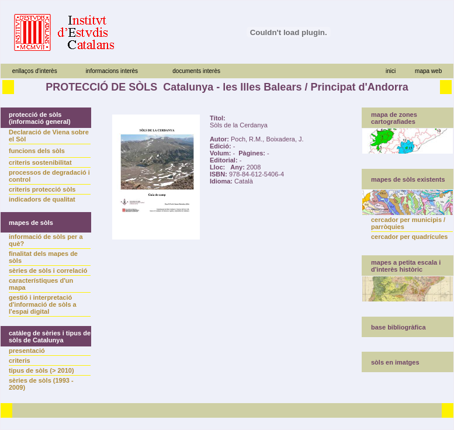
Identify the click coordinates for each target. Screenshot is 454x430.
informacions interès (112, 71)
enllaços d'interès (34, 71)
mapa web (428, 71)
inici (391, 71)
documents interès (196, 71)
